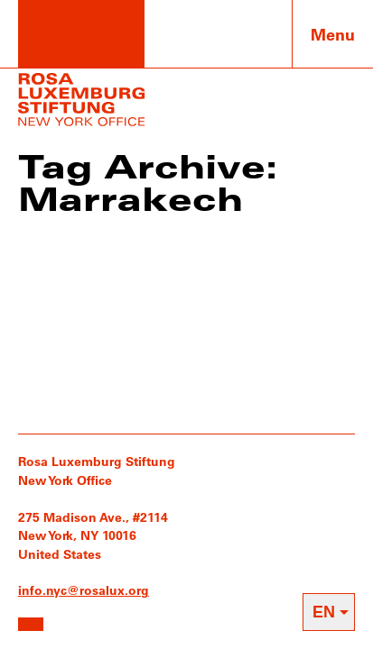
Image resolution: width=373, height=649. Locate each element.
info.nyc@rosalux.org (83, 590)
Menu (333, 34)
